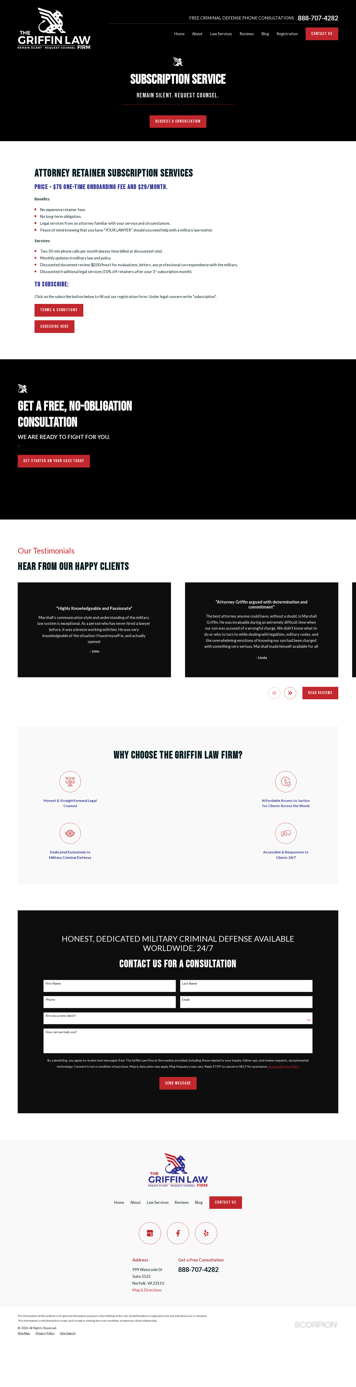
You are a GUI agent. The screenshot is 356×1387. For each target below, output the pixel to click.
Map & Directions (147, 1290)
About (135, 1202)
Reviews (182, 1202)
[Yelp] (206, 1233)
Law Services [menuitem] (221, 34)
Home (119, 1202)
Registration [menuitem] (287, 34)
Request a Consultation (178, 121)
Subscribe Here (54, 326)
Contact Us (322, 33)
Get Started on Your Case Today (47, 460)
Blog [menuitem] (265, 34)
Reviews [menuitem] (247, 34)
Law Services (158, 1202)
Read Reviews (320, 692)
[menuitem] (24, 1333)
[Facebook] (178, 1233)
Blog (199, 1202)
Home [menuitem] (179, 34)
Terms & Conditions (59, 310)
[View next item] (290, 693)
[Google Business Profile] (150, 1233)
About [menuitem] (197, 34)
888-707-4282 (318, 18)
